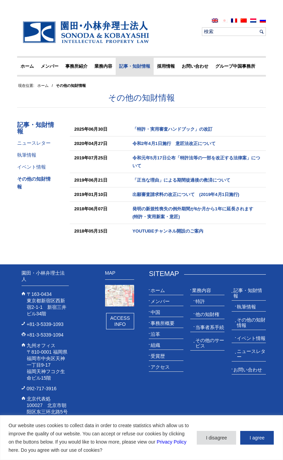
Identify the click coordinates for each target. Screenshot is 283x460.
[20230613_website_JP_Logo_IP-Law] (84, 31)
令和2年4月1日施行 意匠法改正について (174, 143)
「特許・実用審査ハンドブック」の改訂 (172, 129)
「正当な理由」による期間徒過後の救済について (181, 180)
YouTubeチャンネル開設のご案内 (167, 231)
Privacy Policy (171, 442)
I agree (257, 438)
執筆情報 (26, 155)
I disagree (216, 438)
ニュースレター (34, 143)
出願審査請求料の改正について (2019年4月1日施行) (185, 194)
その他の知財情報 (141, 97)
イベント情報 (31, 167)
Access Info (120, 321)
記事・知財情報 (35, 128)
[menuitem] (215, 20)
